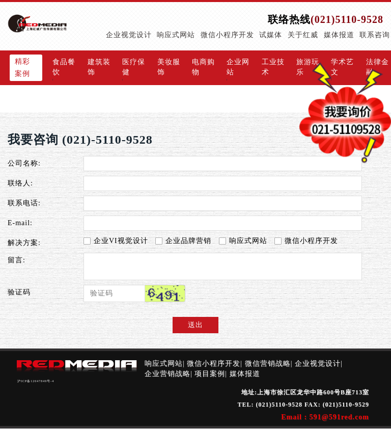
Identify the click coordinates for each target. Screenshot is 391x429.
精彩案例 (22, 67)
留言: (16, 260)
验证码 (19, 292)
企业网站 (238, 67)
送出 (195, 325)
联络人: (20, 183)
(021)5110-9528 (347, 19)
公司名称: (24, 163)
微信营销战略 (268, 363)
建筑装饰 (99, 67)
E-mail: (20, 223)
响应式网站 (243, 241)
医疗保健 (133, 67)
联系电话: (24, 203)
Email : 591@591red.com (325, 417)
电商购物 (203, 67)
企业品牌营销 (183, 241)
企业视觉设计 (318, 363)
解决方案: (24, 243)
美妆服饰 (168, 67)
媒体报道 (245, 374)
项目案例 (209, 374)
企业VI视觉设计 (115, 241)
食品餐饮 (63, 67)
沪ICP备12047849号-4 (35, 381)
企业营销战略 (167, 374)
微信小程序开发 (306, 241)
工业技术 (273, 67)
